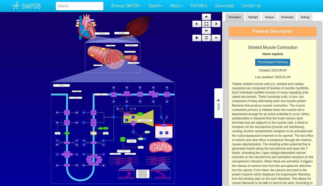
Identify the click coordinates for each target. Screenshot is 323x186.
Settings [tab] (305, 17)
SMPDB (31, 6)
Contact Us (251, 6)
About (176, 6)
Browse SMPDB (126, 6)
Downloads (224, 6)
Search (155, 6)
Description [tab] (234, 17)
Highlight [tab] (253, 17)
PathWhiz (199, 6)
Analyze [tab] (269, 17)
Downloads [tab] (287, 17)
